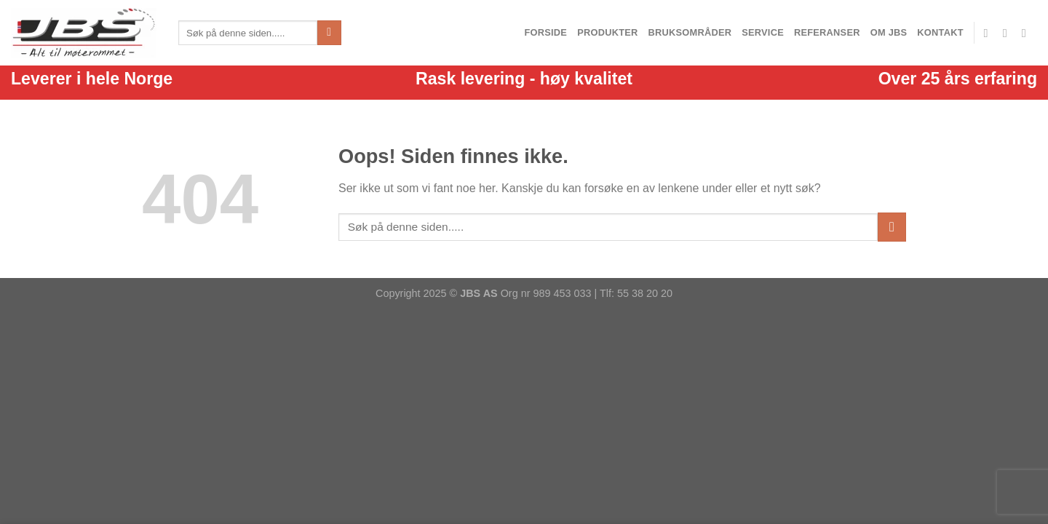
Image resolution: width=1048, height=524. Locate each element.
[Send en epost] (1009, 32)
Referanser (827, 32)
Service (763, 32)
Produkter (607, 32)
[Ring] (1027, 32)
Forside (545, 32)
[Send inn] (329, 32)
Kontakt (940, 32)
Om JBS (889, 32)
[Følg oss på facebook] (990, 32)
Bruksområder (690, 32)
